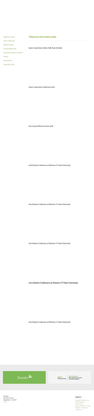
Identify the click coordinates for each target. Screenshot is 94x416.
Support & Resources (82, 400)
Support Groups (9, 37)
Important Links (9, 64)
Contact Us (78, 409)
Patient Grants (8, 45)
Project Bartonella (9, 49)
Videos (5, 57)
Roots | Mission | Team (83, 406)
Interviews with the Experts (12, 53)
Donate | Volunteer (81, 407)
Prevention (78, 404)
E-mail (5, 402)
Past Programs (80, 402)
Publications (7, 60)
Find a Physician (9, 41)
